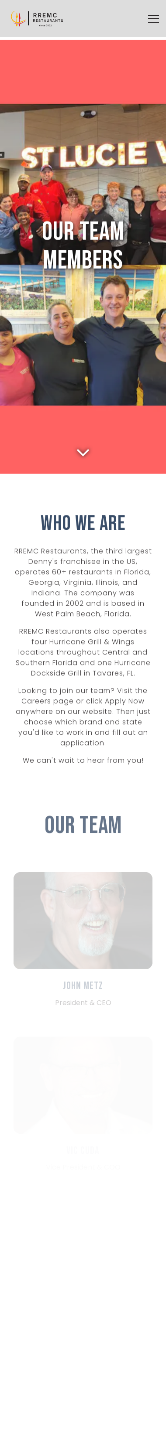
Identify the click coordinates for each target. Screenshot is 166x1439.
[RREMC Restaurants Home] (37, 19)
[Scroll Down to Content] (83, 430)
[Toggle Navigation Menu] (153, 19)
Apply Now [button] (83, 1428)
